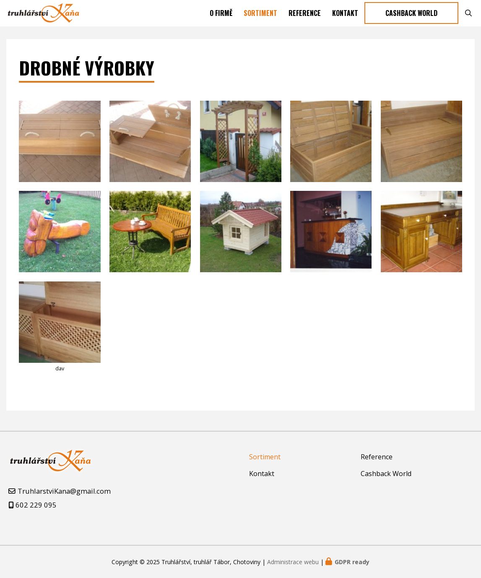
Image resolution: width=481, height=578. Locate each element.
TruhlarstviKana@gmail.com (64, 491)
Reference (305, 17)
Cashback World (411, 17)
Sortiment (260, 17)
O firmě (221, 17)
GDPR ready (352, 562)
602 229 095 (36, 505)
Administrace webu (293, 562)
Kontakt (345, 17)
